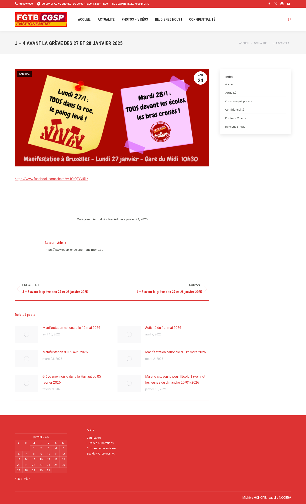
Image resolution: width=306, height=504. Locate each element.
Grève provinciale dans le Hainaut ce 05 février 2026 (71, 379)
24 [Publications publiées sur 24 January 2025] (48, 465)
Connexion (94, 437)
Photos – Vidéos (235, 118)
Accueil (229, 84)
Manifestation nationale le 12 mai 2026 (71, 328)
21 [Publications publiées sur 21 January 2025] (26, 465)
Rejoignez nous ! (235, 126)
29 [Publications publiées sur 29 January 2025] (33, 470)
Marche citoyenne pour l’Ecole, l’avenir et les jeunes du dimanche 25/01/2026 (175, 379)
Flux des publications (100, 443)
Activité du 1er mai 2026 (163, 328)
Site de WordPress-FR (101, 453)
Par (115, 219)
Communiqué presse (238, 101)
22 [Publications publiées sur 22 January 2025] (33, 465)
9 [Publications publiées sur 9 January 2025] (41, 454)
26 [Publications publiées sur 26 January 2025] (63, 465)
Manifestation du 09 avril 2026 (65, 352)
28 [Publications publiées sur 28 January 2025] (26, 470)
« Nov (18, 478)
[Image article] (26, 334)
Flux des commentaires (101, 448)
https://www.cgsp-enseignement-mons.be (74, 250)
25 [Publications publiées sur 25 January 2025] (55, 465)
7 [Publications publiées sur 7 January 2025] (26, 454)
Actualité (24, 74)
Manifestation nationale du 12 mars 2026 (175, 352)
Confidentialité (234, 109)
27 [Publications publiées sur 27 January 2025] (18, 470)
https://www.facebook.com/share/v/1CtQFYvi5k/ (51, 179)
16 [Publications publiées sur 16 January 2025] (41, 459)
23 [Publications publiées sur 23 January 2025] (41, 465)
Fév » (27, 478)
